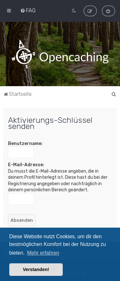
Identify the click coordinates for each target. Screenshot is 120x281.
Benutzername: (25, 143)
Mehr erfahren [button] (43, 253)
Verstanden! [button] (36, 269)
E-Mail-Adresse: (26, 165)
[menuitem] (28, 10)
